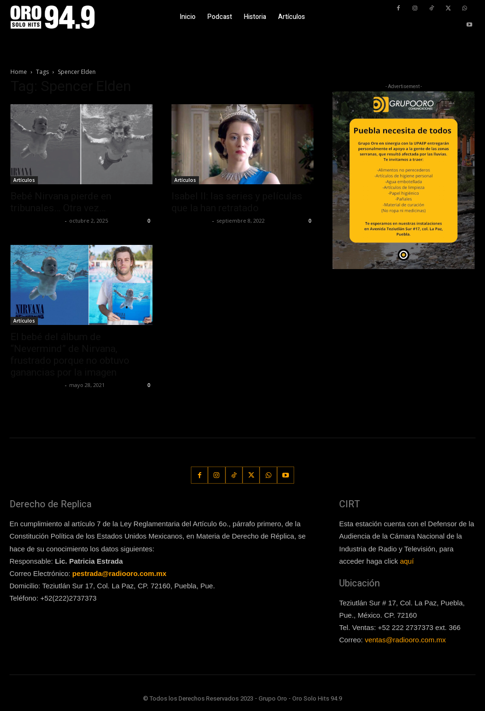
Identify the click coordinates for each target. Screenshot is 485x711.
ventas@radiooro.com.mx (405, 640)
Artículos (24, 180)
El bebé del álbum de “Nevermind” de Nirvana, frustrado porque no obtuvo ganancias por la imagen (69, 354)
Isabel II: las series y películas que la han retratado (236, 202)
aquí (406, 561)
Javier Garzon (190, 220)
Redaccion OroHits (36, 220)
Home (18, 72)
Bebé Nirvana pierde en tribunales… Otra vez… (60, 202)
